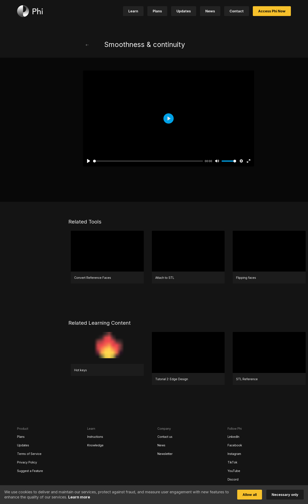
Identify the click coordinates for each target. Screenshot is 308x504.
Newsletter (165, 454)
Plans (21, 436)
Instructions (95, 436)
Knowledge (95, 445)
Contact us (164, 436)
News (161, 445)
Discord (233, 479)
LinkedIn (233, 436)
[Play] (88, 161)
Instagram (234, 454)
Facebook (235, 445)
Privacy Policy (27, 462)
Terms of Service (29, 454)
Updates (23, 445)
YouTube (234, 471)
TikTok (232, 462)
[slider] (148, 161)
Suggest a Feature (30, 471)
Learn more (79, 497)
